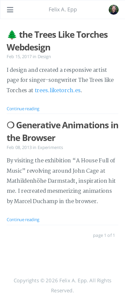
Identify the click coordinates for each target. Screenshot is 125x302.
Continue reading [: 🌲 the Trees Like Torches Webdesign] (23, 109)
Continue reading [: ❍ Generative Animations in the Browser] (23, 219)
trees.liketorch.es (58, 90)
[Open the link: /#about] (114, 10)
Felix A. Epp (63, 9)
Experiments (50, 147)
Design (44, 56)
